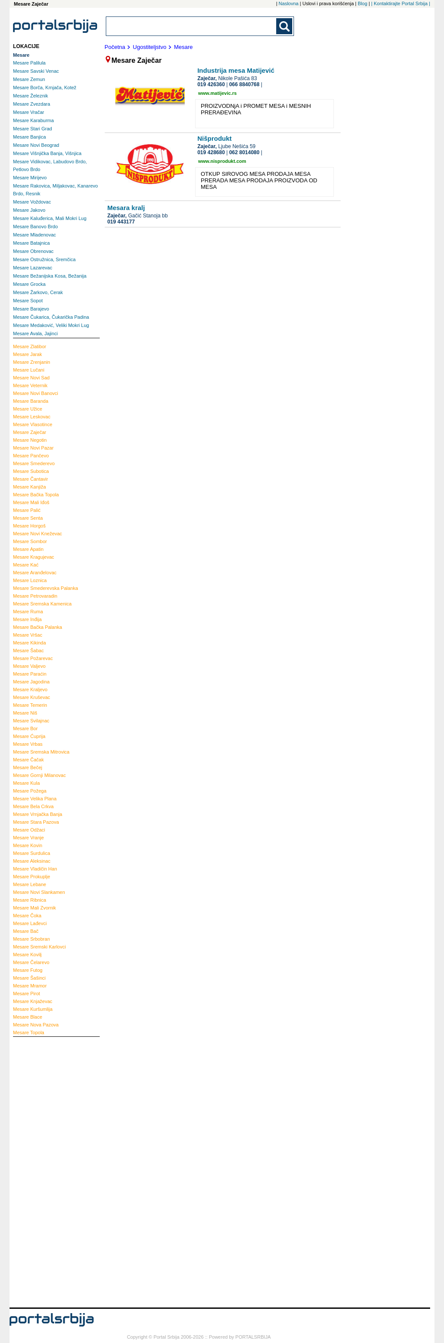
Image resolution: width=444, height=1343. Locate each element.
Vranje (28, 837)
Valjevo (29, 666)
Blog (362, 3)
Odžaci (29, 829)
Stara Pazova (36, 822)
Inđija (27, 619)
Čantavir (30, 479)
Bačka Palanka (37, 627)
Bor (25, 728)
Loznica (30, 580)
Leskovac (31, 416)
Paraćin (29, 673)
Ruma (28, 611)
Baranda (30, 401)
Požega (29, 790)
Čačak (28, 759)
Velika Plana (34, 798)
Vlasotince (32, 424)
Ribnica (29, 900)
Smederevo (34, 463)
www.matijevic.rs (217, 93)
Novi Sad (31, 377)
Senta (28, 518)
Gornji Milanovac (39, 775)
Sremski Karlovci (39, 946)
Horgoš (29, 525)
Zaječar (29, 432)
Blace (27, 1016)
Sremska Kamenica (42, 603)
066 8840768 (244, 84)
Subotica (31, 471)
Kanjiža (29, 486)
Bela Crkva (33, 806)
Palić (27, 510)
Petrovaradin (35, 596)
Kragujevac (33, 557)
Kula (26, 783)
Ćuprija (29, 736)
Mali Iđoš (31, 502)
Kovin (27, 845)
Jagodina (31, 681)
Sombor (30, 541)
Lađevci (30, 923)
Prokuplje (31, 876)
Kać (26, 564)
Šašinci (29, 978)
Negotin (30, 440)
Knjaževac (32, 1001)
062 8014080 (244, 152)
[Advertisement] (47, 1171)
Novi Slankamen (39, 892)
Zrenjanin (31, 362)
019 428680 (211, 152)
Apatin (28, 549)
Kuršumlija (32, 1009)
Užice (27, 408)
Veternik (30, 385)
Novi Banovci (35, 393)
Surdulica (31, 853)
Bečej (27, 767)
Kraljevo (30, 689)
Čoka (27, 915)
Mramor (30, 985)
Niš (25, 712)
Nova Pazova (36, 1024)
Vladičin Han (35, 868)
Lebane (29, 884)
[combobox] (191, 26)
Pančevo (31, 455)
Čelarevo (31, 962)
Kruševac (31, 697)
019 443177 (120, 222)
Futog (27, 970)
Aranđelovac (34, 572)
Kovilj (27, 954)
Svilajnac (31, 720)
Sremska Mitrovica (41, 751)
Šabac (28, 650)
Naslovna (289, 3)
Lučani (28, 369)
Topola (28, 1032)
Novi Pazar (33, 447)
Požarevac (33, 658)
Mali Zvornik (34, 907)
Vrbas (27, 744)
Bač (26, 931)
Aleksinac (31, 861)
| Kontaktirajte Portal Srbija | (400, 3)
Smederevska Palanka (45, 588)
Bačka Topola (36, 494)
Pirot (26, 993)
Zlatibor (29, 346)
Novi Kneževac (37, 533)
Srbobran (31, 939)
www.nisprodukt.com (222, 161)
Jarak (27, 354)
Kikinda (29, 642)
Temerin (30, 705)
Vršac (27, 635)
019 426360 (211, 84)
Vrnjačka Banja (37, 814)
